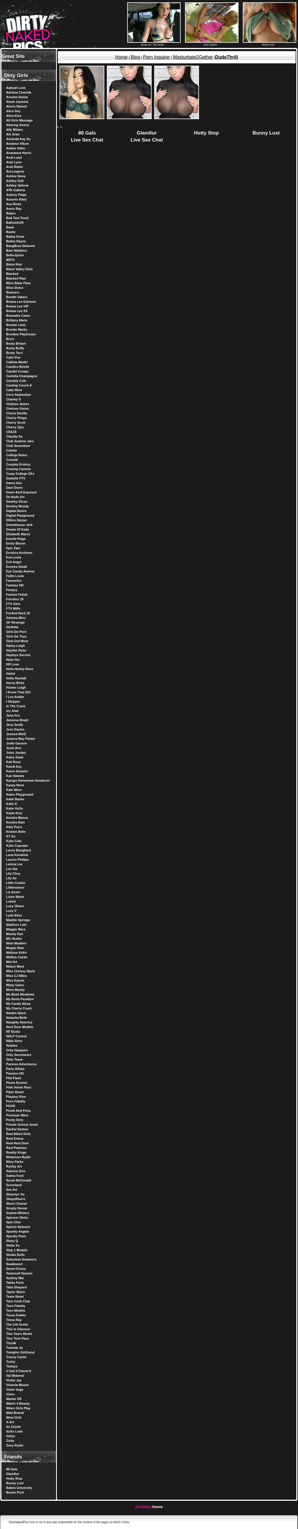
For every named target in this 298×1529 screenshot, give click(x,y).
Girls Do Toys (16, 636)
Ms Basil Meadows (20, 994)
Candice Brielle (17, 366)
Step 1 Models (17, 1250)
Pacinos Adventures (21, 1064)
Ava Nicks (13, 204)
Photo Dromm (16, 1082)
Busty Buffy (15, 348)
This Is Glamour (18, 1329)
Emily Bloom (16, 543)
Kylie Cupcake (17, 845)
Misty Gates (15, 985)
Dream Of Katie (17, 529)
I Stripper (13, 701)
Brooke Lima (16, 325)
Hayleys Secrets (18, 655)
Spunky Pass (16, 1236)
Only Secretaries (18, 1055)
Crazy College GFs (20, 473)
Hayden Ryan (16, 650)
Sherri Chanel (16, 1203)
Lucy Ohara (15, 906)
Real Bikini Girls (18, 1134)
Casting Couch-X (19, 385)
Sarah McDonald (18, 1180)
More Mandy (15, 989)
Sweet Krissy (16, 1268)
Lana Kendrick (17, 855)
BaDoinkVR (15, 222)
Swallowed (14, 1264)
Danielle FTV (15, 478)
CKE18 (11, 432)
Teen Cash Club (18, 1301)
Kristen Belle (16, 831)
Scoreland (13, 1185)
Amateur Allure (17, 143)
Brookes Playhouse (21, 334)
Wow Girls (14, 1417)
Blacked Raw (16, 278)
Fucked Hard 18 (18, 613)
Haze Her (13, 659)
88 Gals (11, 1469)
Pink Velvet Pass (18, 1087)
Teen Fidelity (15, 1306)
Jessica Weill (16, 734)
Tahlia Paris (15, 1282)
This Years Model (19, 1333)
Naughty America (19, 1022)
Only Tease (14, 1059)
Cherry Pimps (16, 418)
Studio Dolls (15, 1254)
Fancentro (13, 580)
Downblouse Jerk (19, 525)
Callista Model (17, 362)
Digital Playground (20, 515)
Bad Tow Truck (17, 218)
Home (121, 57)
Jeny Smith (14, 724)
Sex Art (11, 1189)
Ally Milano (14, 129)
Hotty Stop (14, 1478)
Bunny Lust (15, 1483)
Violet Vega (14, 1389)
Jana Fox (13, 715)
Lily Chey (13, 873)
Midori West (15, 966)
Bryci (10, 339)
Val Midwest (15, 1375)
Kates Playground (19, 794)
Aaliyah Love (16, 87)
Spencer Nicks (17, 1217)
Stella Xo (12, 1245)
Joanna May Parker (20, 738)
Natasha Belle (16, 1017)
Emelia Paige (16, 538)
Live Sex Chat (87, 140)
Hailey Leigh (15, 645)
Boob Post (269, 43)
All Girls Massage (19, 120)
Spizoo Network (18, 1227)
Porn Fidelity (16, 1101)
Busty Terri (14, 353)
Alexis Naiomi (16, 106)
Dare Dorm (14, 487)
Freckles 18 (15, 599)
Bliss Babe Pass (18, 283)
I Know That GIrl (18, 692)
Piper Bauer (15, 1092)
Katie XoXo (14, 808)
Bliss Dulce (14, 287)
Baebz (10, 232)
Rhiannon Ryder (18, 1157)
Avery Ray (13, 208)
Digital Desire (16, 511)
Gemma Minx (16, 618)
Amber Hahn (15, 148)
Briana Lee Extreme (21, 301)
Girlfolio (12, 627)
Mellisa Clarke (16, 957)
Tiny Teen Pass (17, 1338)
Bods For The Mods (154, 43)
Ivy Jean (12, 710)
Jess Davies (15, 729)
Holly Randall (16, 678)
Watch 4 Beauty (18, 1403)
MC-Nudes (14, 938)
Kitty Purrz (14, 827)
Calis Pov (13, 357)
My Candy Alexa (18, 1003)
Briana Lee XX (17, 311)
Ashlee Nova (15, 176)
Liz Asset (13, 892)
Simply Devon (16, 1208)
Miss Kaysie (15, 980)
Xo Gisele (13, 1426)
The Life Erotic (17, 1324)
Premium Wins (17, 1115)
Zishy (10, 1440)
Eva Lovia (13, 557)
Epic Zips (13, 548)
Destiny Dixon (16, 501)
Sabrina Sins (16, 1171)
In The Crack (15, 706)
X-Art (10, 1422)
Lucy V (11, 910)
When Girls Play (18, 1408)
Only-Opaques (17, 1050)
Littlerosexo (15, 887)
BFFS (10, 260)
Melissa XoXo (16, 952)
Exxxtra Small (16, 566)
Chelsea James (17, 404)
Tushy (10, 1361)
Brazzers (12, 292)
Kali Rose (13, 762)
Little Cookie (15, 883)
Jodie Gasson (16, 743)
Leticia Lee (14, 864)
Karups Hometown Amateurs (28, 780)
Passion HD (15, 1073)
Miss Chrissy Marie (20, 971)
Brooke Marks (16, 329)
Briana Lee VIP (17, 306)
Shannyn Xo (15, 1194)
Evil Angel (13, 562)
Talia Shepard (16, 1287)
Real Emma (14, 1138)
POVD (10, 1106)
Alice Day (13, 111)
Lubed (11, 901)
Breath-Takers (16, 297)
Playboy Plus (16, 1096)
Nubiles (12, 1045)
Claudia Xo (14, 436)
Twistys (12, 1366)
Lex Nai (11, 869)
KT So (10, 836)
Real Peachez (16, 1148)
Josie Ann (13, 748)
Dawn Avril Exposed (21, 492)
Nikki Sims (14, 1041)
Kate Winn (14, 790)
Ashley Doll (15, 180)
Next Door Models (19, 1027)
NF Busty (13, 1031)
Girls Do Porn (16, 631)
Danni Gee (14, 483)
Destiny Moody (17, 506)
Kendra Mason (17, 817)
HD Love (12, 664)
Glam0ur (12, 1474)
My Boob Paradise (20, 999)
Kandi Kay (14, 766)
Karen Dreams (17, 771)
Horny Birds (15, 683)
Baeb (10, 227)
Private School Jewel (22, 1124)
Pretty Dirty (14, 1120)
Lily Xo (11, 878)
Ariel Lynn (13, 162)
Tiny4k (11, 1343)
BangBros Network (20, 246)
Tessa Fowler (16, 1315)
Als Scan (12, 134)
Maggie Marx (16, 929)
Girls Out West (17, 641)
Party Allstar (15, 1068)
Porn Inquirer (156, 57)
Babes (11, 213)
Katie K (11, 803)
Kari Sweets (15, 776)
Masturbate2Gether (193, 57)
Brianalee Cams (18, 315)
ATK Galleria (15, 190)
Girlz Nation (211, 43)
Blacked (12, 273)
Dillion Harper (16, 520)
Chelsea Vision (17, 408)
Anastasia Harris (18, 153)
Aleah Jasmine (17, 101)
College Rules (16, 455)
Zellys (10, 1436)
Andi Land (14, 157)
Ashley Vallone (17, 185)
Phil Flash (13, 1078)
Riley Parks (14, 1161)
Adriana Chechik (18, 92)
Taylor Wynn (15, 1292)
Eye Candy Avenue (20, 571)
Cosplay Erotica (18, 464)
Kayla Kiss (14, 813)
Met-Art (11, 962)
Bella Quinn (15, 255)
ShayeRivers (15, 1199)
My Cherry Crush (19, 1008)
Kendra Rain (15, 822)
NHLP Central (16, 1036)
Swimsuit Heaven (19, 1273)
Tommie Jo (14, 1347)
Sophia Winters (17, 1213)
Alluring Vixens (17, 125)
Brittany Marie (16, 320)
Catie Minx (14, 390)
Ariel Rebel (14, 167)
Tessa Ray (14, 1320)
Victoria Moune (17, 1385)
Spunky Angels (17, 1231)
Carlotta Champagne (21, 376)
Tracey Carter (16, 1357)
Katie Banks (15, 799)
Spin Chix (13, 1222)
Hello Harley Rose (19, 669)
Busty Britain (16, 343)
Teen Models (15, 1310)
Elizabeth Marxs (18, 534)
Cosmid (12, 459)
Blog (135, 57)
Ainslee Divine (17, 97)
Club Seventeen (18, 445)
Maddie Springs (18, 920)
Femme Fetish (17, 594)
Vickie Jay (13, 1380)
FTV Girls (13, 604)
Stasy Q (12, 1240)
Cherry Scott (15, 422)
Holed (10, 673)
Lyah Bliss (14, 915)
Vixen (10, 1394)
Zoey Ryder (15, 1445)
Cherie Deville (16, 413)
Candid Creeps (17, 371)
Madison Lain (16, 924)
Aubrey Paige (16, 194)
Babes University (19, 1487)
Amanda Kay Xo (18, 139)
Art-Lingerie (15, 171)
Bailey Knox (15, 236)
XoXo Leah (14, 1431)
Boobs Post (15, 1492)
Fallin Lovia (15, 576)
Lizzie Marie (15, 896)
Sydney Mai (15, 1278)
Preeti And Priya (18, 1110)
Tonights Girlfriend (20, 1352)
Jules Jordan (16, 752)
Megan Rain (15, 948)
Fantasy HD (15, 585)
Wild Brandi (15, 1413)
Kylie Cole (13, 841)
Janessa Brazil (17, 720)
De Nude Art (15, 497)
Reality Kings (16, 1152)
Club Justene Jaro (20, 441)
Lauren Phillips (17, 859)
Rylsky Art (14, 1166)
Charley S (13, 399)
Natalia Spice (16, 1013)
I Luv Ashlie (15, 697)
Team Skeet (15, 1296)
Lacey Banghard (18, 850)
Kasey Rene (15, 785)
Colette (11, 450)
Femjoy (11, 590)
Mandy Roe (14, 934)
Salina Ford (15, 1175)
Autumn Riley (16, 199)
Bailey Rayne (16, 241)
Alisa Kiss (13, 115)
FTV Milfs (13, 608)
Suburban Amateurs (21, 1259)
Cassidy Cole (16, 380)
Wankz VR (13, 1399)
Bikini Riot (14, 264)
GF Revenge (15, 622)
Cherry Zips (15, 427)
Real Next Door (17, 1143)
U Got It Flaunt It (18, 1371)
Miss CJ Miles (16, 975)
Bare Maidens (16, 250)
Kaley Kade (14, 757)
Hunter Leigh (16, 687)
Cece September (18, 394)
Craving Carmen (18, 469)
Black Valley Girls (19, 269)
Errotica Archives (19, 552)
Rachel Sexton (17, 1129)
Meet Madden (16, 943)
